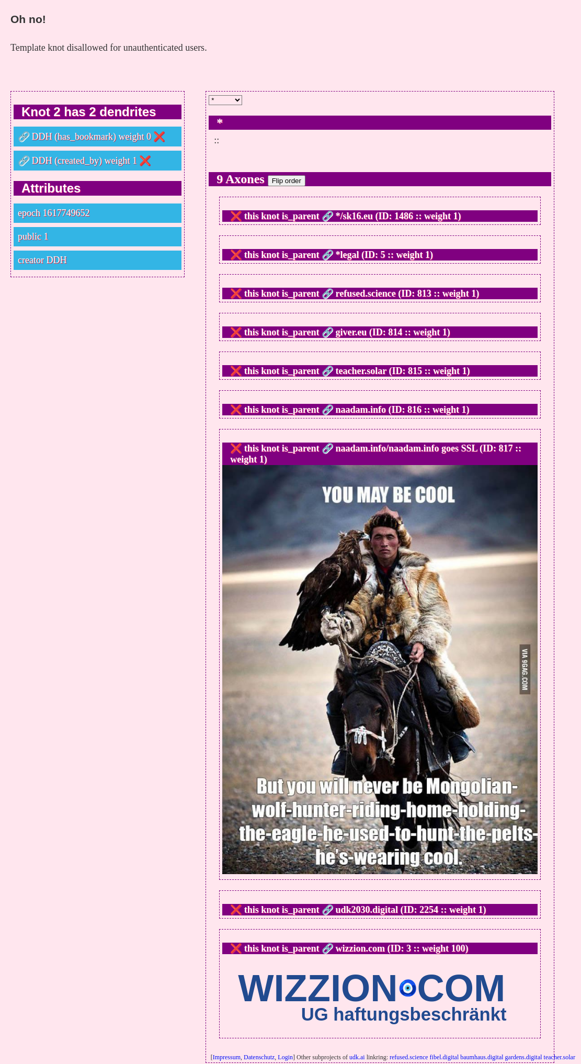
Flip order (286, 181)
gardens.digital (523, 1057)
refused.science (409, 1057)
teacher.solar (559, 1057)
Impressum (227, 1057)
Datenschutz (259, 1057)
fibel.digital (444, 1057)
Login (285, 1057)
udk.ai (357, 1057)
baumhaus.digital (481, 1057)
